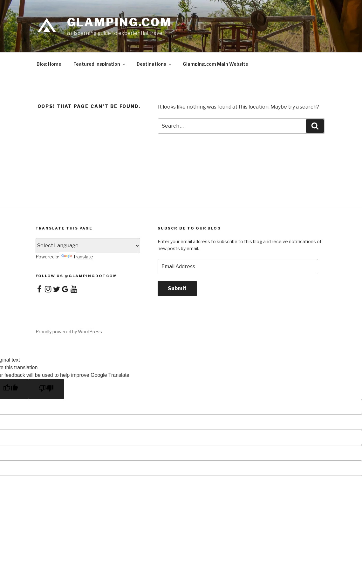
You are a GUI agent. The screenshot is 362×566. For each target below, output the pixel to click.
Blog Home (49, 64)
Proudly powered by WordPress (69, 331)
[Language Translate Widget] (88, 245)
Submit (177, 288)
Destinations (154, 64)
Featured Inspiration (99, 64)
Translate (77, 256)
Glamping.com (119, 22)
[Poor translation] (46, 389)
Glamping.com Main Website (215, 64)
